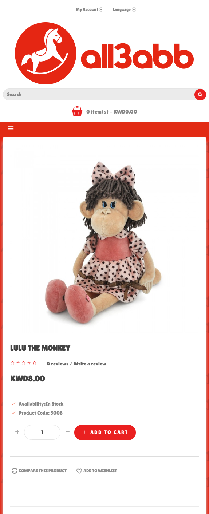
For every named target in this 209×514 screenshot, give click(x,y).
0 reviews (57, 364)
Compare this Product (38, 471)
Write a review (90, 364)
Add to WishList (96, 471)
